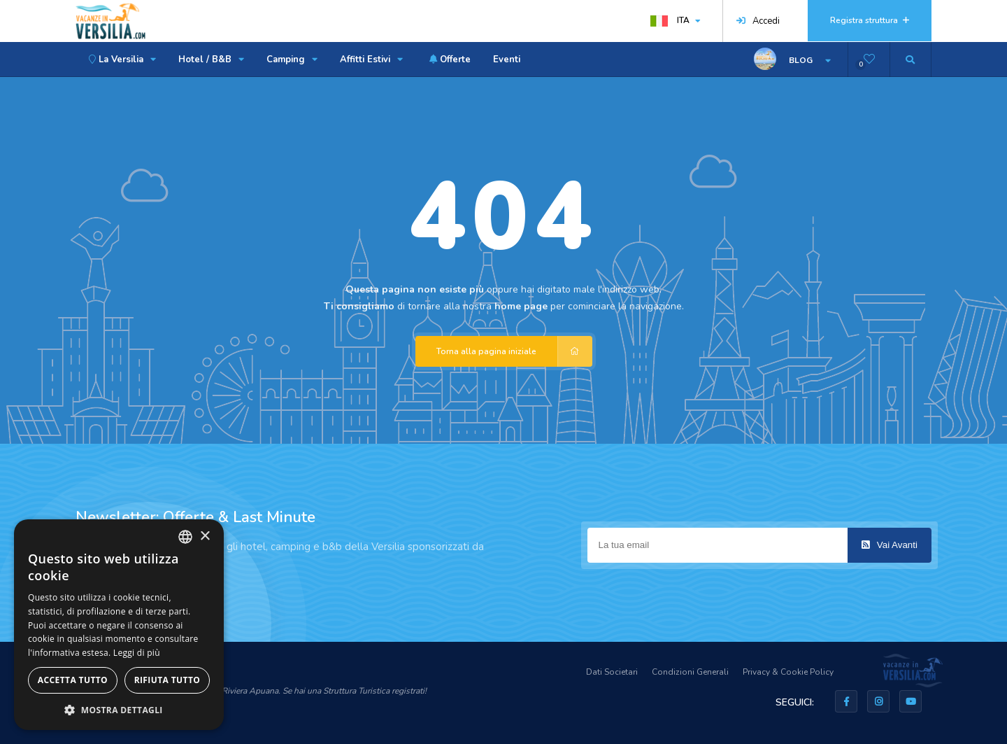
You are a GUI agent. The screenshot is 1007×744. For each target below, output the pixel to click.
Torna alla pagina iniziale (514, 351)
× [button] (204, 536)
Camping (291, 59)
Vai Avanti (889, 545)
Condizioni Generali (690, 672)
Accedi (758, 21)
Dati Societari (612, 672)
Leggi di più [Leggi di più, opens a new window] (136, 653)
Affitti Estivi (371, 59)
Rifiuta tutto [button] (167, 680)
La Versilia (120, 59)
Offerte (448, 59)
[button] (119, 709)
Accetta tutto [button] (73, 680)
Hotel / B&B (211, 59)
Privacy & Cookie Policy (788, 672)
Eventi (506, 59)
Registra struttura (869, 20)
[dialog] (119, 624)
